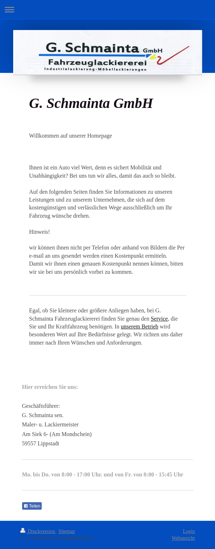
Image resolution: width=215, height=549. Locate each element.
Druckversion (38, 531)
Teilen (32, 506)
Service (159, 319)
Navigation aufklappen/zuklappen (107, 9)
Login (189, 531)
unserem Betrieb (139, 326)
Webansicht (183, 538)
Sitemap (66, 531)
